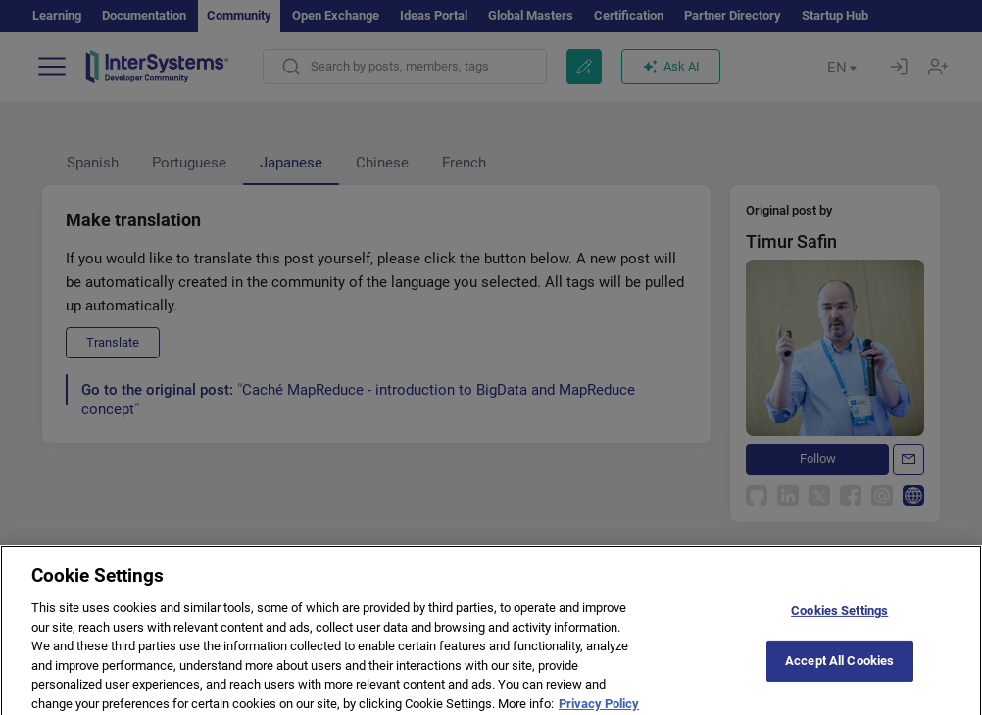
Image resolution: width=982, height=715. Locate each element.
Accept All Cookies (839, 667)
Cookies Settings (839, 617)
